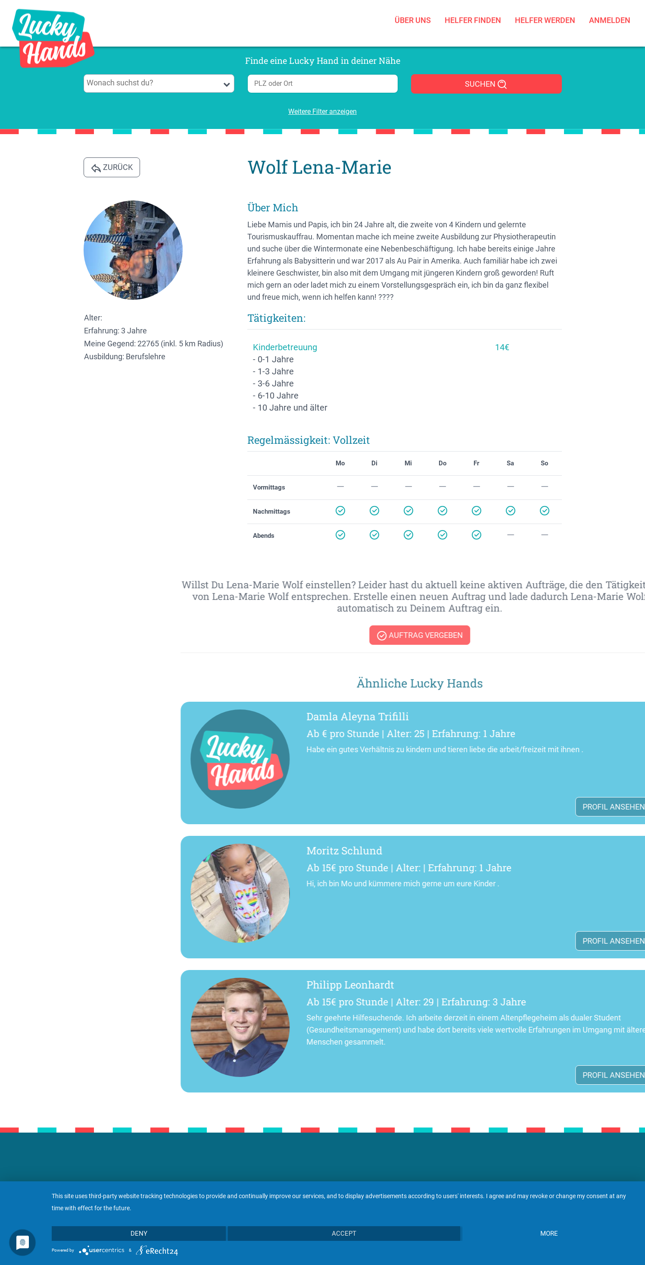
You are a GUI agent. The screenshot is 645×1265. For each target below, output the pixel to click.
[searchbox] (159, 83)
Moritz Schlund (503, 850)
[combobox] (159, 83)
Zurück (112, 168)
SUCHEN (486, 84)
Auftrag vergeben (578, 636)
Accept (344, 1233)
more (549, 1233)
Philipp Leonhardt (509, 985)
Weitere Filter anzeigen (322, 111)
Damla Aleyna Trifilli (516, 716)
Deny (139, 1233)
